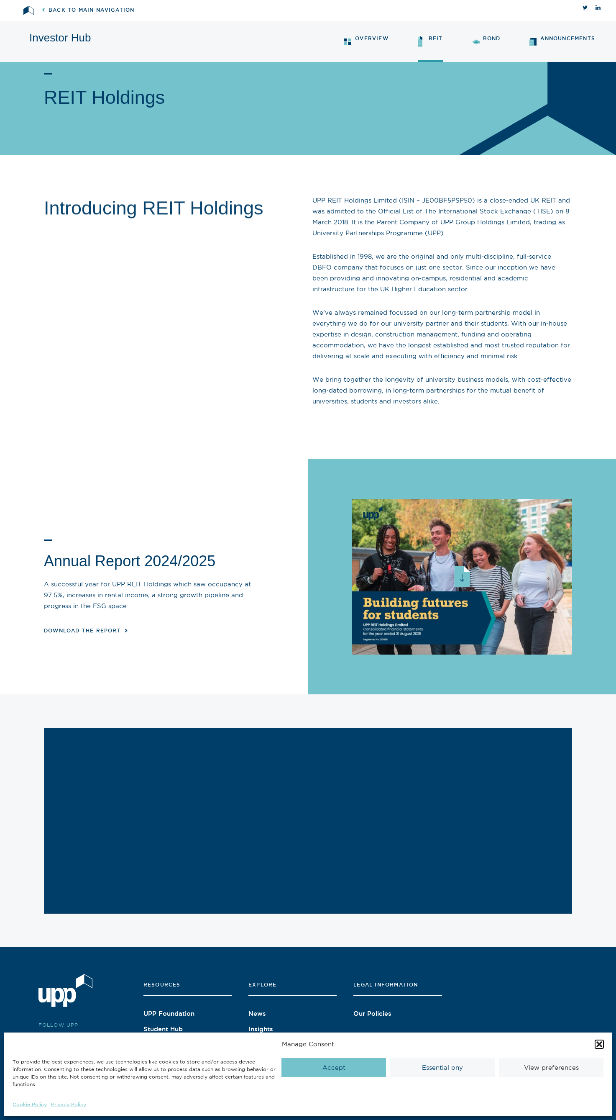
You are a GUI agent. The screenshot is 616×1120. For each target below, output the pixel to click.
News (257, 1013)
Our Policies (372, 1013)
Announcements (562, 41)
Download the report (86, 630)
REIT (430, 42)
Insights (260, 1028)
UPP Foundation (168, 1013)
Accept (333, 1067)
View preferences (551, 1067)
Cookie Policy (30, 1104)
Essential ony (442, 1067)
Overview (366, 40)
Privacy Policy (68, 1104)
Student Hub (163, 1028)
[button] (599, 1044)
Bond (486, 40)
